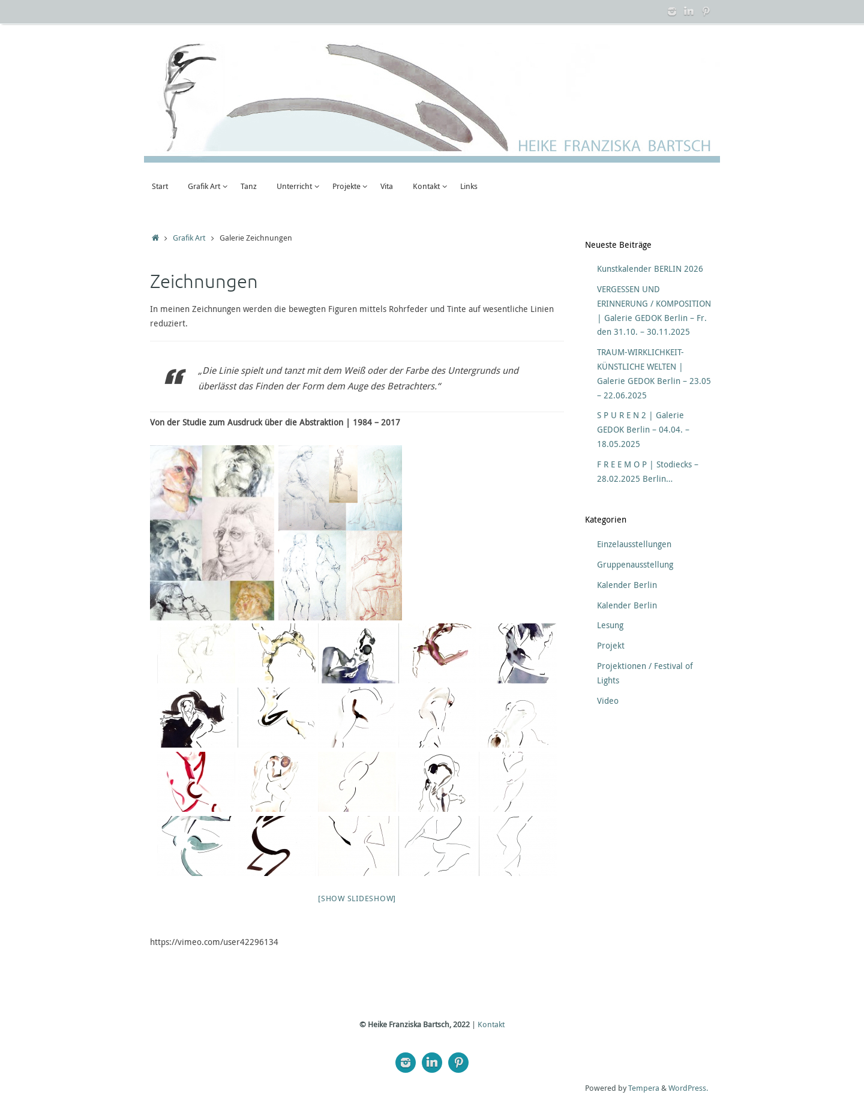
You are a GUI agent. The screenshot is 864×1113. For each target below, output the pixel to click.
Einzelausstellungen (634, 544)
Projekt (611, 645)
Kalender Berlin (627, 584)
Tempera (643, 1088)
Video (608, 700)
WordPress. (688, 1088)
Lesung (610, 625)
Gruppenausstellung (635, 564)
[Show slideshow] (357, 898)
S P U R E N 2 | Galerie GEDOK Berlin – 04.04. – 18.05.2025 (643, 429)
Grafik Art (189, 238)
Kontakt (491, 1024)
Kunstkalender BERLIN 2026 (650, 268)
